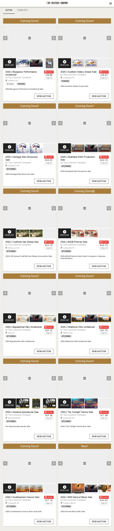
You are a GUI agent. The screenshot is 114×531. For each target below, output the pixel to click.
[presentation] (57, 3)
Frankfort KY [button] (16, 80)
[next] (54, 38)
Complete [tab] (22, 10)
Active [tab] (9, 10)
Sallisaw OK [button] (70, 333)
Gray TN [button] (14, 333)
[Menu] (110, 3)
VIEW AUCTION (43, 96)
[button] (57, 4)
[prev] (5, 38)
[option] (29, 38)
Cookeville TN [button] (71, 78)
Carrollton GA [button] (16, 165)
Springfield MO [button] (17, 418)
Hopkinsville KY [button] (72, 503)
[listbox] (29, 38)
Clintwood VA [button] (16, 248)
